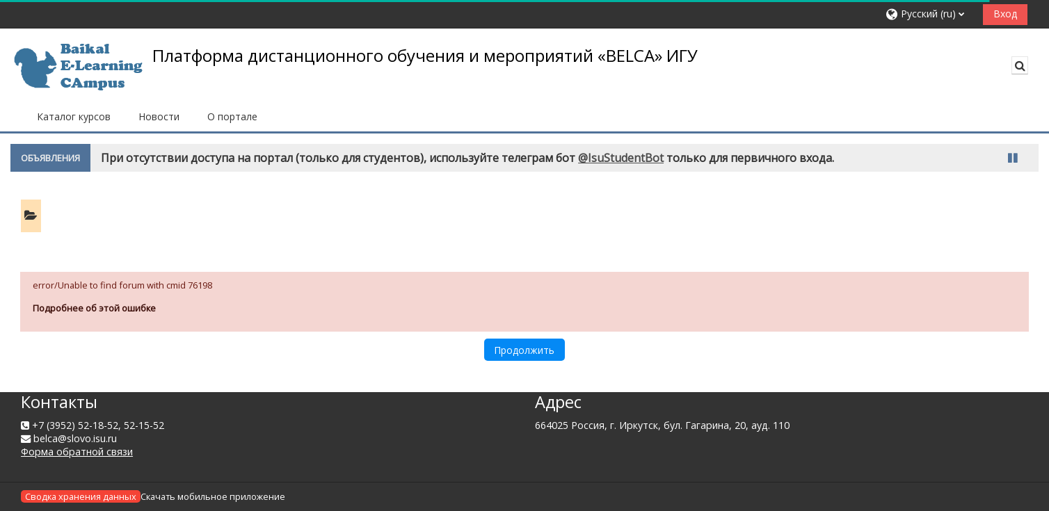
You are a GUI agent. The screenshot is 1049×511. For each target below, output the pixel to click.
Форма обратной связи (77, 451)
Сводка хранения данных (80, 496)
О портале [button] (232, 116)
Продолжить (524, 350)
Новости (158, 116)
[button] (929, 14)
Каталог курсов (74, 116)
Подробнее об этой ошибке (94, 308)
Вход (1005, 13)
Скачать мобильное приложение (213, 496)
